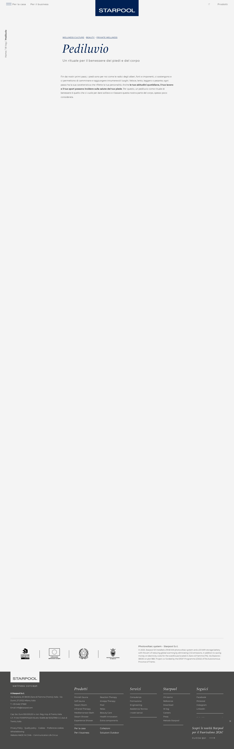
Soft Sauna (79, 716)
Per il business (47, 6)
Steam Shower (81, 732)
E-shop (200, 733)
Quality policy (30, 743)
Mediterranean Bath (84, 728)
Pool (102, 720)
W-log (5, 45)
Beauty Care (106, 728)
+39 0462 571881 (19, 719)
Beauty (90, 37)
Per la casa (27, 6)
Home (5, 54)
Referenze (168, 716)
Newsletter (203, 738)
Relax (102, 724)
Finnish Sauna (81, 712)
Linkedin (201, 724)
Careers (167, 728)
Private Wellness (107, 37)
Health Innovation (108, 732)
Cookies (41, 743)
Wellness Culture (73, 37)
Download (168, 720)
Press (165, 732)
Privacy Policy (16, 743)
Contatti (188, 6)
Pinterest (201, 716)
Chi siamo (168, 712)
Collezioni (105, 743)
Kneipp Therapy (107, 716)
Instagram (202, 720)
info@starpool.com (24, 723)
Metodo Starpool (171, 736)
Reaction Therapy (108, 712)
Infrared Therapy (82, 724)
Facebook (201, 712)
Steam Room (80, 720)
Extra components (109, 736)
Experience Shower (83, 736)
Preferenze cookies (55, 743)
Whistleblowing (17, 747)
